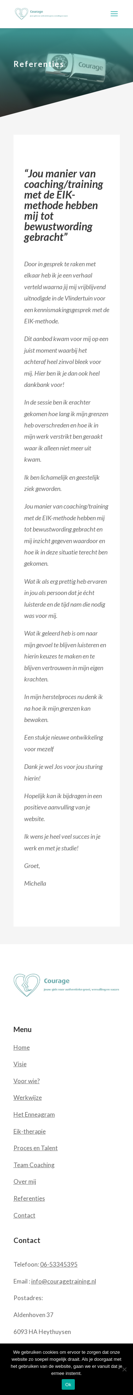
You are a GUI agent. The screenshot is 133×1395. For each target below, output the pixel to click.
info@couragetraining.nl (63, 1281)
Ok (68, 1384)
